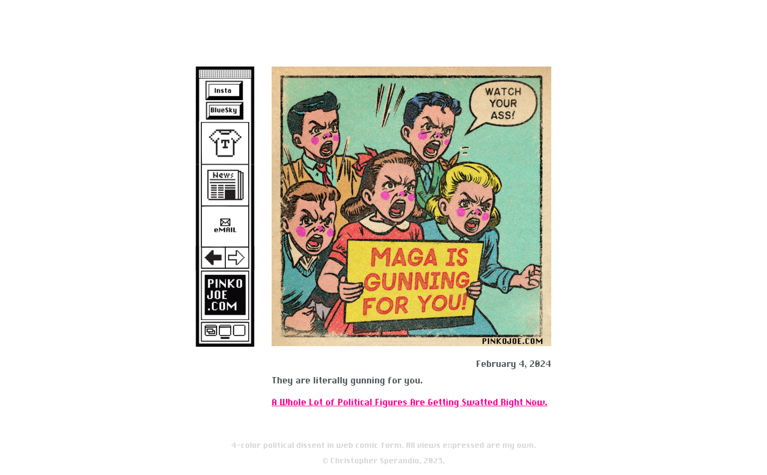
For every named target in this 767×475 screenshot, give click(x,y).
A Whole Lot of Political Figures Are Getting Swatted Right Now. (410, 402)
